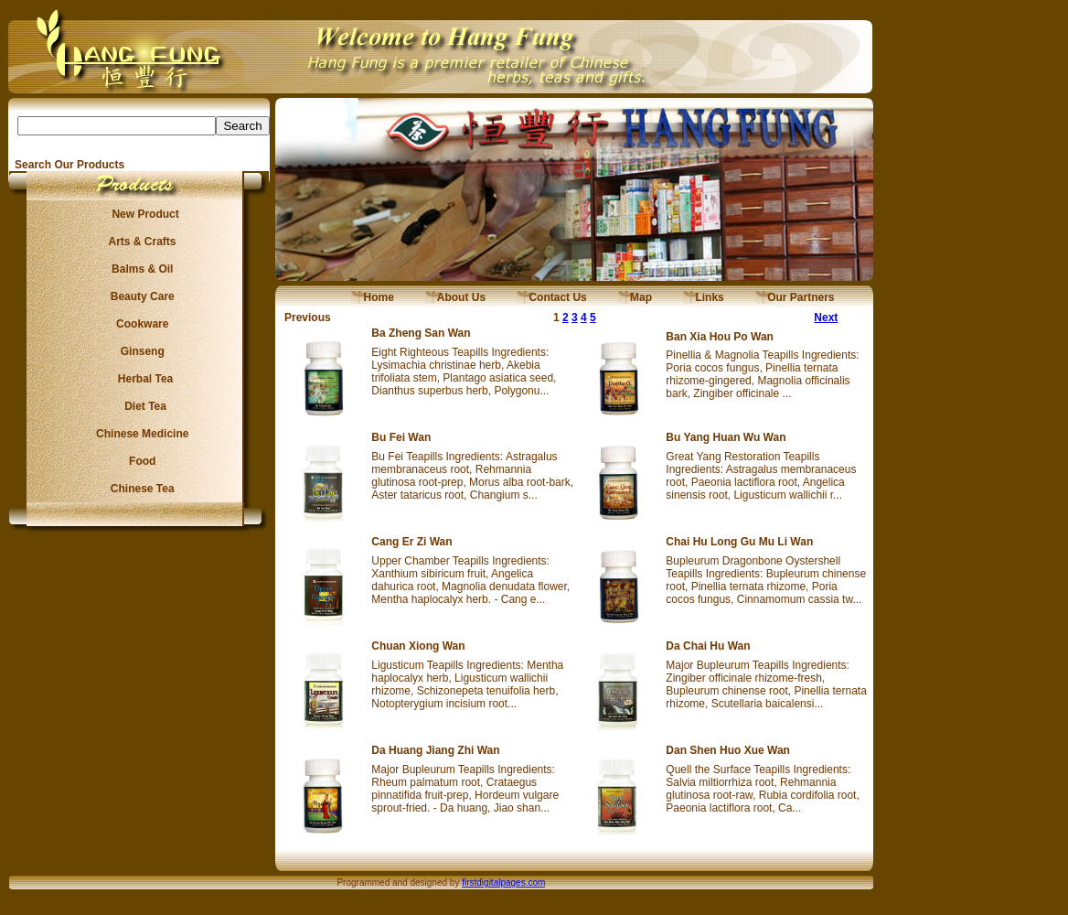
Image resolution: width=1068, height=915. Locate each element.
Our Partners (795, 297)
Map (635, 297)
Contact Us (552, 297)
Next (826, 317)
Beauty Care (139, 296)
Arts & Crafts (140, 241)
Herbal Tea (139, 378)
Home (372, 297)
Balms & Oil (139, 269)
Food (139, 461)
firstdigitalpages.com (503, 882)
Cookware (139, 324)
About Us (455, 297)
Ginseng (139, 351)
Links (703, 297)
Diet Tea (140, 406)
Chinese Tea (140, 488)
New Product (139, 214)
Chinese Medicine (139, 433)
